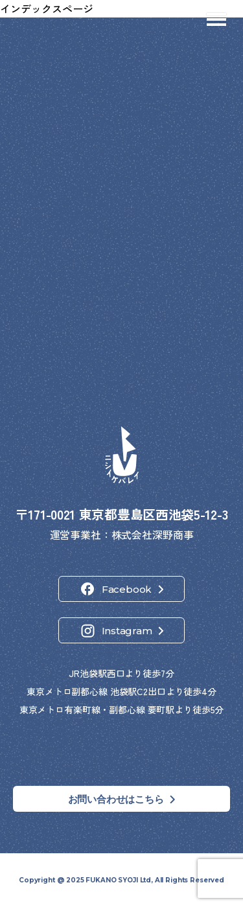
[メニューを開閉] (216, 19)
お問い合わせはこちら (116, 799)
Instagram (127, 631)
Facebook (127, 589)
